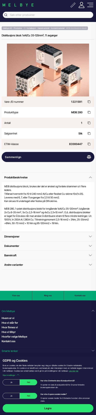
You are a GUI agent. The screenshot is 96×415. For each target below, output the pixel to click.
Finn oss (16, 295)
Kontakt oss (80, 295)
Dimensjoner (48, 236)
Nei (28, 382)
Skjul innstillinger (11, 375)
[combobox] (48, 15)
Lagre (48, 408)
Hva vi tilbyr (9, 332)
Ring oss (48, 295)
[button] (48, 311)
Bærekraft (48, 255)
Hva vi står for (10, 322)
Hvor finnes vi (10, 327)
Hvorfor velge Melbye (14, 336)
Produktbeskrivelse (48, 177)
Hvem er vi (8, 318)
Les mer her (73, 371)
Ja (11, 382)
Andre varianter (48, 264)
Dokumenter (48, 246)
